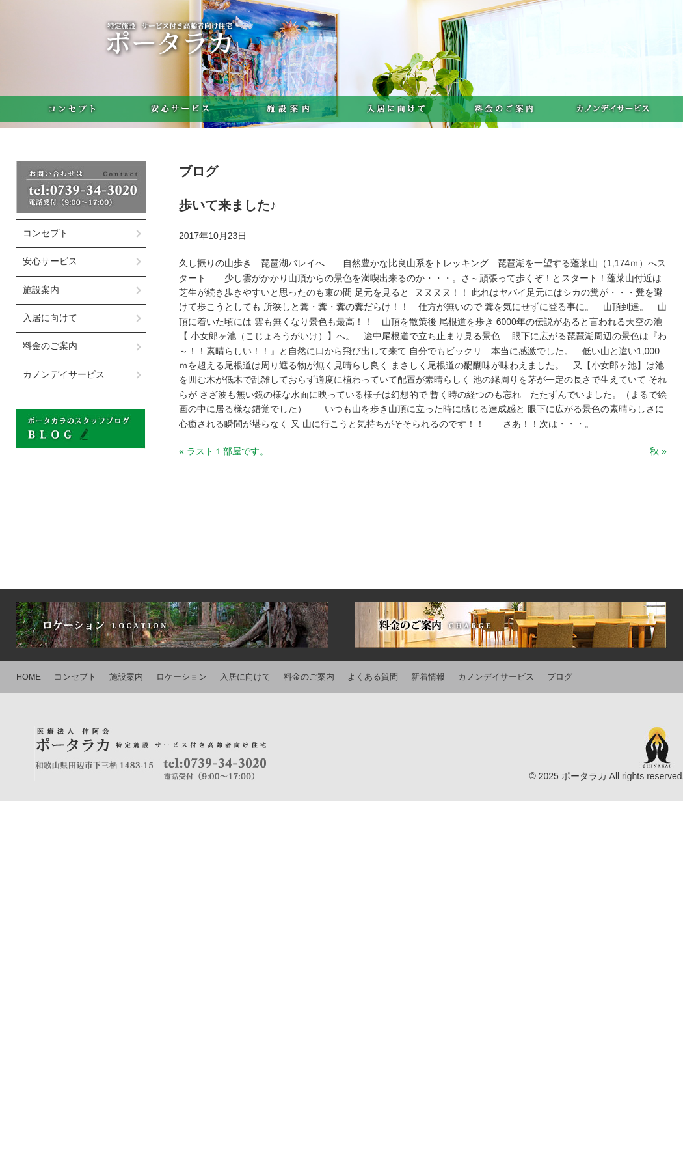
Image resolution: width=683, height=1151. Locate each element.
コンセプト (70, 109)
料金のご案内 (504, 109)
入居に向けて (396, 109)
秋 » (658, 451)
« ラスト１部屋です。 (224, 451)
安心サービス (179, 109)
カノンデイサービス (613, 109)
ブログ (559, 677)
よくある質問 (372, 677)
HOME (28, 677)
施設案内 (288, 109)
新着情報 (428, 677)
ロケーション (181, 677)
